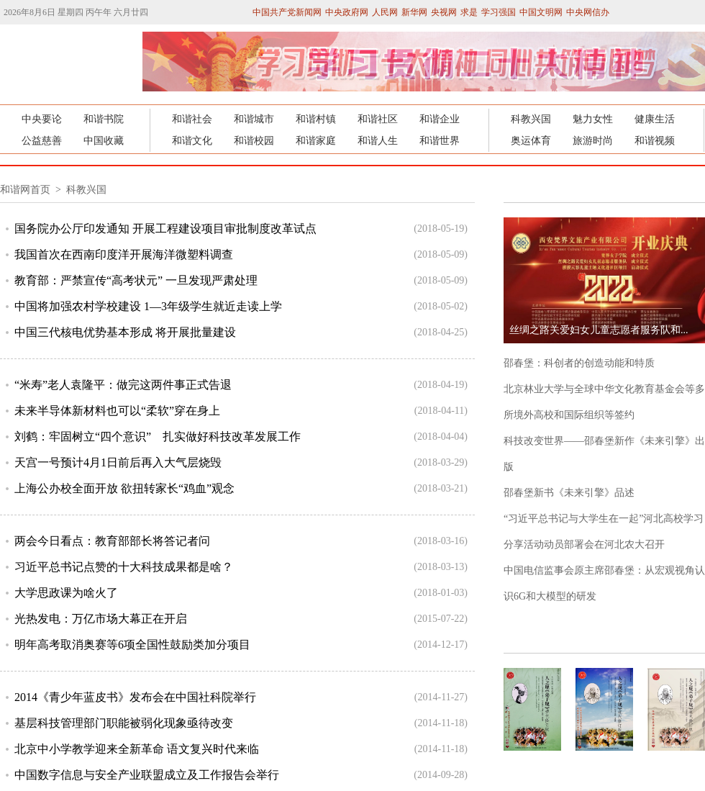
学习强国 (498, 12)
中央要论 (42, 119)
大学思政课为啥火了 (66, 593)
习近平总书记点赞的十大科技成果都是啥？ (123, 567)
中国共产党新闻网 (287, 12)
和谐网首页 (26, 189)
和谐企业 (439, 119)
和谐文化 (192, 140)
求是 (469, 12)
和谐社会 (192, 119)
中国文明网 (541, 12)
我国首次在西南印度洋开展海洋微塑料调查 (123, 254)
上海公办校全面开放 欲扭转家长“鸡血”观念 (124, 488)
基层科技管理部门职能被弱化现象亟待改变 (123, 723)
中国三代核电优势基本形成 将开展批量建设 (125, 332)
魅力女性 (593, 119)
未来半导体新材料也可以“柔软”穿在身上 (117, 410)
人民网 (385, 12)
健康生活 (654, 119)
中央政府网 (346, 12)
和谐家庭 (316, 140)
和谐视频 (654, 140)
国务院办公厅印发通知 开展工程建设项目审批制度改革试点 (165, 228)
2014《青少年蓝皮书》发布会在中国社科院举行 (135, 697)
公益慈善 (42, 140)
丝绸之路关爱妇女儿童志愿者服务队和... (598, 330)
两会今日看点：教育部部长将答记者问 (112, 541)
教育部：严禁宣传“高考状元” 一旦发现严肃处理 (136, 280)
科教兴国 (531, 119)
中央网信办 (587, 12)
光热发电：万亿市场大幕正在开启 (100, 619)
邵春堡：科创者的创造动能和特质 (579, 363)
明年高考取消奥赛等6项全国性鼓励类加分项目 (132, 644)
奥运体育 (531, 140)
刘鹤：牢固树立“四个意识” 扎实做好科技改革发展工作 (157, 436)
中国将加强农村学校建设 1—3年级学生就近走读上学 (148, 306)
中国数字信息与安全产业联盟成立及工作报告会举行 (146, 775)
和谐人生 (378, 140)
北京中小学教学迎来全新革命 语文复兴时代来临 (136, 749)
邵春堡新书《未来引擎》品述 (569, 492)
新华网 (414, 12)
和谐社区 (378, 119)
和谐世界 (439, 140)
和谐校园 (254, 140)
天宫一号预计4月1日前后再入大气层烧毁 (118, 462)
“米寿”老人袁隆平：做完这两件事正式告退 (123, 385)
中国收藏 (103, 140)
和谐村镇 (316, 119)
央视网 (444, 12)
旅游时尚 (593, 140)
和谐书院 (103, 119)
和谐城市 (254, 119)
